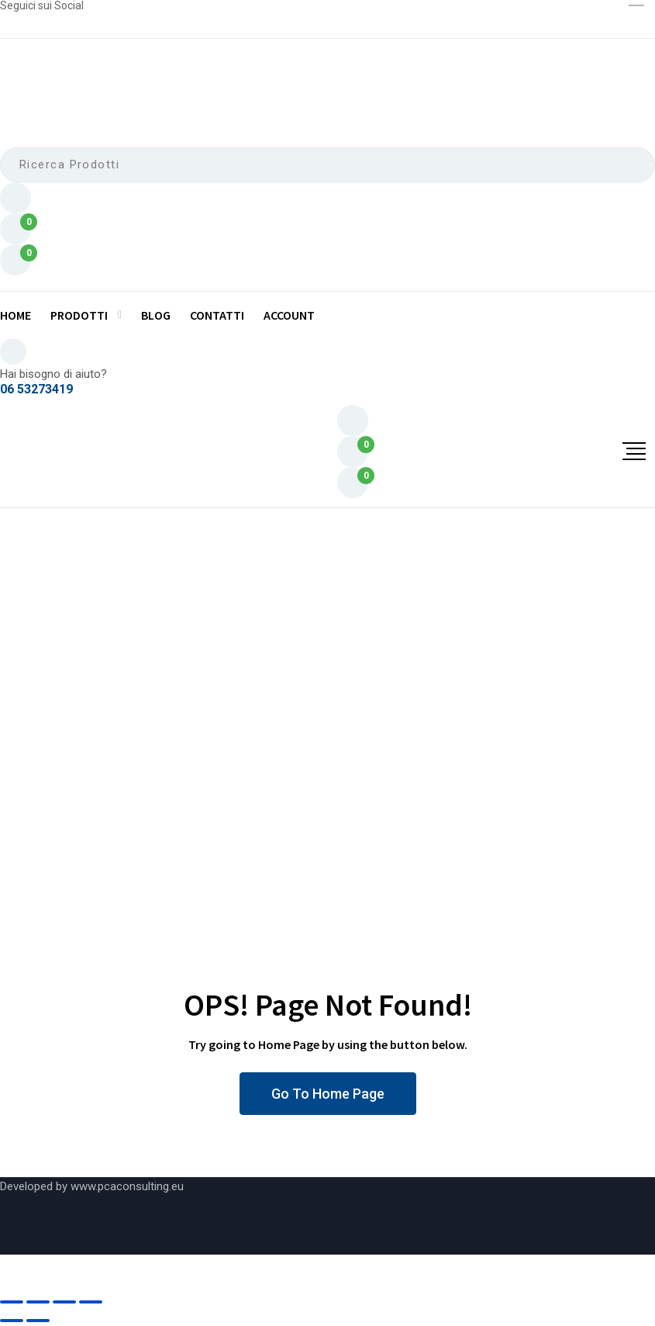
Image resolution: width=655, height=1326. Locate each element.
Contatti (217, 315)
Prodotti (79, 315)
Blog (156, 315)
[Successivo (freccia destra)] (38, 1320)
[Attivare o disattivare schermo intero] (38, 1301)
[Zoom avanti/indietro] (11, 1301)
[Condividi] (64, 1301)
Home (15, 315)
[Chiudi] (90, 1301)
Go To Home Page (327, 1093)
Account (289, 315)
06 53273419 (36, 389)
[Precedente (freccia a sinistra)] (11, 1320)
